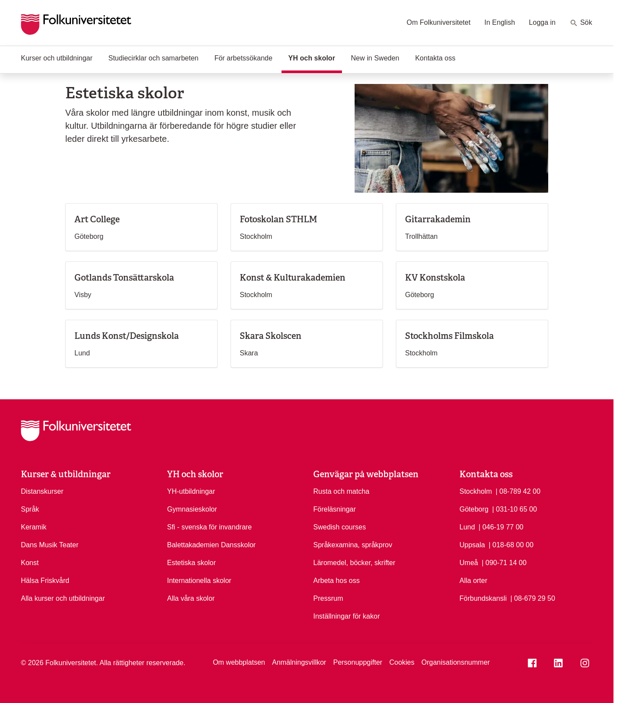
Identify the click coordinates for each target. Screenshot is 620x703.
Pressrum (328, 598)
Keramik (34, 527)
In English (499, 22)
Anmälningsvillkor (299, 662)
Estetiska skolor (191, 562)
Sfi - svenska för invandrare (209, 527)
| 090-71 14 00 (504, 562)
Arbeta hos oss (336, 580)
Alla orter (473, 580)
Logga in (542, 22)
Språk (30, 509)
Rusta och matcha (341, 491)
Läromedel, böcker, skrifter (354, 562)
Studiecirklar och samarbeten (153, 58)
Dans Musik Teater (49, 545)
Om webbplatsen (239, 662)
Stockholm (475, 491)
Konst (30, 562)
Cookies (402, 662)
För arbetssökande (243, 58)
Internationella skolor (199, 580)
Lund (467, 527)
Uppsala (472, 545)
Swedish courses (339, 527)
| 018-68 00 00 (511, 544)
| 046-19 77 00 (501, 526)
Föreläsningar (334, 509)
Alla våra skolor (190, 598)
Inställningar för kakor (346, 616)
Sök (581, 23)
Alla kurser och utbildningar (63, 598)
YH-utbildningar (191, 491)
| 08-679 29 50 (532, 597)
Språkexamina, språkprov (352, 545)
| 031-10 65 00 (514, 508)
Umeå (468, 562)
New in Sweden (375, 58)
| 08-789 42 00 (518, 490)
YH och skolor (315, 57)
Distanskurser (42, 491)
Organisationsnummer (455, 662)
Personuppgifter (357, 662)
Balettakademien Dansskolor (211, 545)
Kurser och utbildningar (57, 58)
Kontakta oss (435, 58)
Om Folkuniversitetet (439, 22)
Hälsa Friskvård (45, 580)
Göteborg (474, 509)
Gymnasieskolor (192, 509)
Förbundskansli (483, 598)
